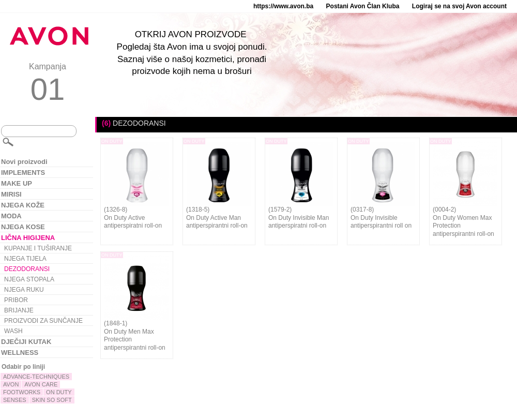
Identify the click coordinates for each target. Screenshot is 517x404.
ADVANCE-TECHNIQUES (36, 376)
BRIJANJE (19, 310)
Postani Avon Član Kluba (363, 6)
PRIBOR (16, 300)
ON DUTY (59, 392)
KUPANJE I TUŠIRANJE (38, 248)
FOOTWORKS (21, 392)
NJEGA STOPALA (29, 279)
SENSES (14, 400)
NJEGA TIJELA (25, 258)
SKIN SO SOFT (52, 400)
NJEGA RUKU (24, 289)
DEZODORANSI (27, 269)
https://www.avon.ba (283, 6)
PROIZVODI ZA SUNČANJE (43, 320)
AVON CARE (40, 384)
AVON (11, 384)
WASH (13, 331)
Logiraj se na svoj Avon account (459, 6)
